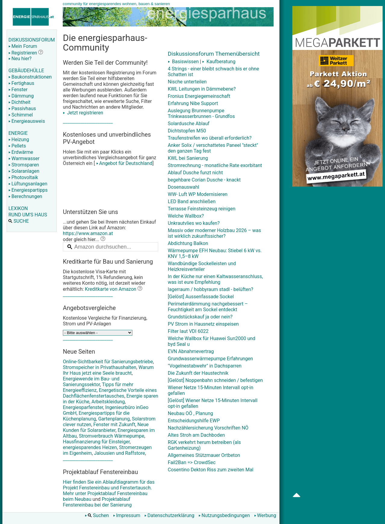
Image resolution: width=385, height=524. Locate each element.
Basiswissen (183, 61)
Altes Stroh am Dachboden (196, 435)
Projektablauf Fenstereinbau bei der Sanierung (97, 502)
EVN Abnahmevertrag (191, 351)
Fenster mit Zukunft (114, 424)
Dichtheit (19, 102)
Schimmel (20, 115)
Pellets (17, 146)
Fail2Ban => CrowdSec (192, 462)
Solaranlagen (23, 171)
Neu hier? (20, 58)
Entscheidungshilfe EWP (194, 420)
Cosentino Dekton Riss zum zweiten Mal (211, 470)
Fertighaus (21, 83)
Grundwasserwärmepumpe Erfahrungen (210, 358)
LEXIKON (18, 208)
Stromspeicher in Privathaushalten (99, 367)
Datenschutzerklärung (169, 515)
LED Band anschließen (192, 201)
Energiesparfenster (83, 407)
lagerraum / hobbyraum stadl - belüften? (210, 289)
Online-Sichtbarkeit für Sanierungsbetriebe (108, 361)
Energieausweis (26, 121)
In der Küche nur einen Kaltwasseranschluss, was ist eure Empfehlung (215, 279)
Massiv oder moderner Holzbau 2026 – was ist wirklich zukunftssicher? (214, 233)
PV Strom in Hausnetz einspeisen (203, 324)
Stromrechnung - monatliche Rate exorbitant (215, 165)
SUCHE (18, 221)
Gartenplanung (114, 419)
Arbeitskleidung (108, 402)
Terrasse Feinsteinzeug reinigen (202, 209)
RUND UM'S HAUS (27, 215)
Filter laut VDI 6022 (188, 331)
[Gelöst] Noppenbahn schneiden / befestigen (215, 380)
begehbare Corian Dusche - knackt (204, 180)
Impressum (126, 515)
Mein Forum (22, 46)
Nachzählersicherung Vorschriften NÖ (208, 428)
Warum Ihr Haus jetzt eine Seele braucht (108, 370)
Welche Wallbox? (186, 216)
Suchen (97, 515)
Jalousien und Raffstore (119, 453)
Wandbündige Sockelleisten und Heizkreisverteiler (202, 266)
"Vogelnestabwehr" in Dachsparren (205, 366)
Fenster (17, 89)
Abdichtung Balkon (188, 243)
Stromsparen (23, 165)
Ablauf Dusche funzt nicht (195, 172)
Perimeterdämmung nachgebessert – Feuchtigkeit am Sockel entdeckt (208, 306)
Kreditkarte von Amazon (110, 289)
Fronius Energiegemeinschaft (199, 96)
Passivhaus (22, 108)
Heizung (18, 139)
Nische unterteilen (187, 82)
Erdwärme (20, 152)
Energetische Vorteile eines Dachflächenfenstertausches (110, 393)
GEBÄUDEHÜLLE (26, 70)
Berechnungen (25, 196)
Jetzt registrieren (83, 113)
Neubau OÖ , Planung (190, 413)
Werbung (265, 515)
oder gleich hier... (84, 239)
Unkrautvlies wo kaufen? (194, 223)
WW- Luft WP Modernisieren (197, 194)
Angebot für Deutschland (123, 163)
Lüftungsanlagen (27, 184)
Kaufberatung (218, 61)
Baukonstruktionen (30, 77)
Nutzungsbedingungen (224, 515)
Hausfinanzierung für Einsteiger (96, 442)
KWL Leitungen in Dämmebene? (202, 89)
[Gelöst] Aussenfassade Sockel (201, 296)
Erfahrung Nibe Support (193, 103)
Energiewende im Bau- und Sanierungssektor (91, 381)
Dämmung (21, 96)
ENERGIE (18, 133)
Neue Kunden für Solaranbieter (106, 427)
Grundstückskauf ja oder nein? (200, 317)
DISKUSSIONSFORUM (31, 40)
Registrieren (22, 53)
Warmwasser (23, 158)
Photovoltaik (23, 177)
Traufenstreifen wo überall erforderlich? (210, 138)
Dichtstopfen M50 (187, 131)
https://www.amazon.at (88, 233)
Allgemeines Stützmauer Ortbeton (204, 455)
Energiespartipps (28, 190)
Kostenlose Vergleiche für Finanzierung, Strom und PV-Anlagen (105, 321)
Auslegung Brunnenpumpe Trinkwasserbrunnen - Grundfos (201, 113)
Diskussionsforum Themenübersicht (214, 53)
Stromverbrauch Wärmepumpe (111, 436)
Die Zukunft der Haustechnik (198, 373)
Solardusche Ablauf (189, 123)
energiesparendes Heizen (90, 447)
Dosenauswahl (183, 187)
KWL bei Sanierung (188, 158)
